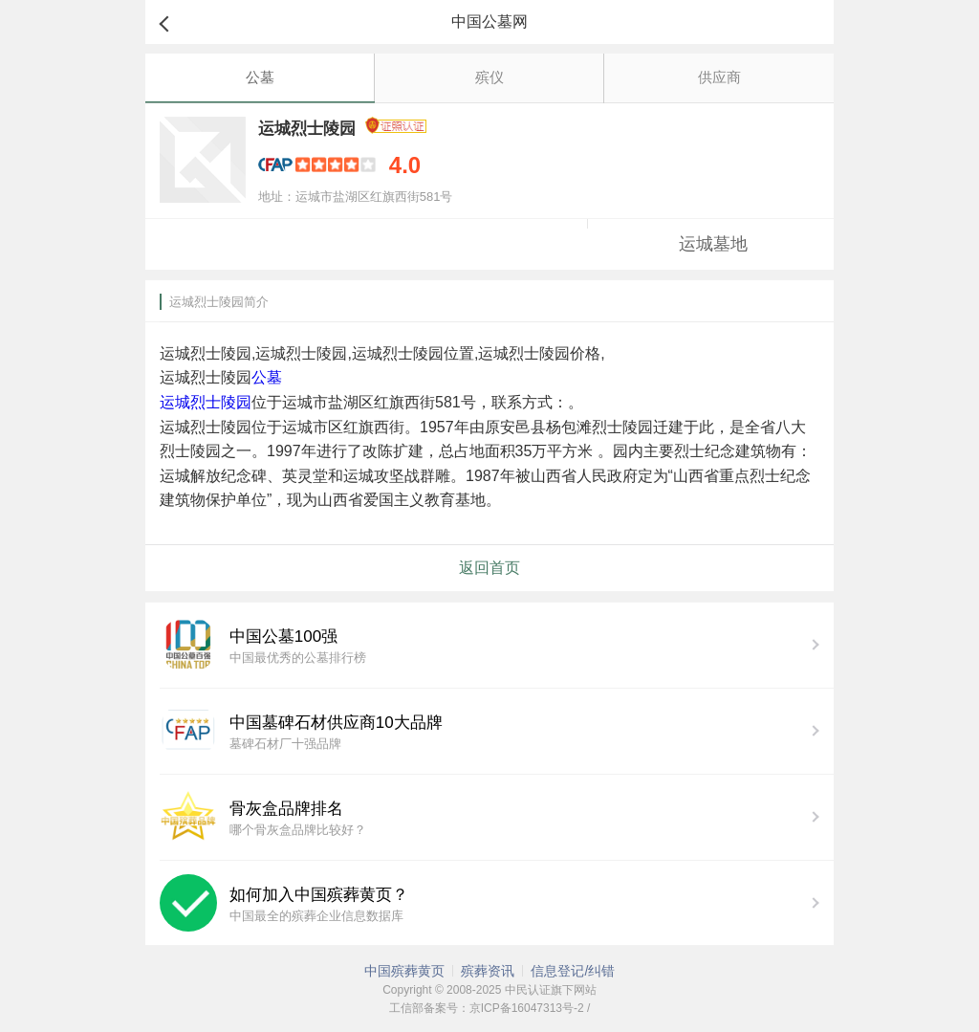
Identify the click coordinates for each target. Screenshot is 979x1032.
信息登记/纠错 (573, 970)
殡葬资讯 (487, 970)
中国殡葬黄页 (404, 970)
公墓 (260, 77)
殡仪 (489, 77)
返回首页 (489, 568)
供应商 (719, 77)
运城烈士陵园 (205, 402)
